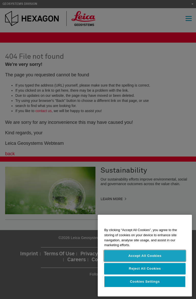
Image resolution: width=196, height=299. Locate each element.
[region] (145, 255)
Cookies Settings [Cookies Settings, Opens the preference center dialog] (145, 281)
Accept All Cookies (145, 256)
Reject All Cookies (145, 268)
